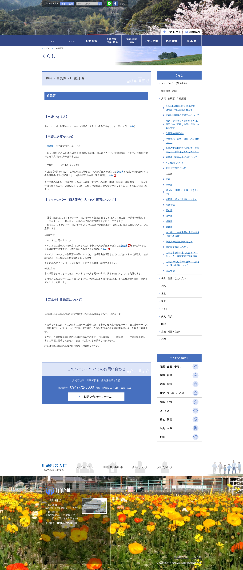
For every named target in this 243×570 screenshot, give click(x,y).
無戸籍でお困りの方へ (177, 247)
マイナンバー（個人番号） (174, 83)
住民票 (169, 173)
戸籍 (168, 179)
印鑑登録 (170, 205)
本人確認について (175, 162)
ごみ (163, 286)
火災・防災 (166, 316)
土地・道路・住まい (171, 331)
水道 (163, 293)
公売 (163, 339)
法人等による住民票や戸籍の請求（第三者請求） (182, 234)
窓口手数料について (176, 168)
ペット (164, 308)
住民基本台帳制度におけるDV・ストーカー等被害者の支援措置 (182, 254)
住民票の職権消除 (175, 133)
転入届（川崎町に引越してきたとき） (182, 192)
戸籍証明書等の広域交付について (182, 115)
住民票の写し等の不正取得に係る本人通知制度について (182, 263)
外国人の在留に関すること (179, 241)
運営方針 (123, 4)
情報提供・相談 (169, 91)
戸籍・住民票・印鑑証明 (173, 98)
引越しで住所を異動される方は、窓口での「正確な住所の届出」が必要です (182, 124)
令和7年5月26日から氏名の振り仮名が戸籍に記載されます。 (182, 108)
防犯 (163, 324)
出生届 (169, 216)
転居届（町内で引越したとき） (181, 199)
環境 (163, 301)
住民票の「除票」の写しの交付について (182, 141)
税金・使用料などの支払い (174, 278)
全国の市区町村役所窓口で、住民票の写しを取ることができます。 (182, 150)
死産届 (169, 184)
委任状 (120, 171)
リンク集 (196, 557)
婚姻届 (169, 221)
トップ (44, 48)
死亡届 (169, 210)
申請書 (50, 146)
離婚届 (169, 227)
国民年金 (170, 270)
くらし (52, 48)
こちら (130, 126)
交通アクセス (181, 557)
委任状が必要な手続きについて (181, 157)
